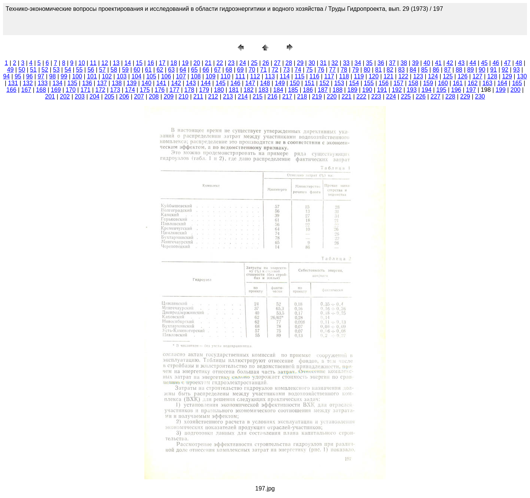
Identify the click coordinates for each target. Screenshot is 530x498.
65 (194, 69)
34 (357, 63)
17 (162, 63)
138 (117, 83)
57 (102, 69)
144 (206, 83)
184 (278, 90)
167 (26, 90)
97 (41, 76)
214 (243, 96)
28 (288, 63)
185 (293, 90)
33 (346, 63)
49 (10, 69)
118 (344, 76)
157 (398, 83)
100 (77, 76)
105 (151, 76)
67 (217, 69)
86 (436, 69)
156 (384, 83)
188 (338, 90)
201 (50, 96)
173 (115, 90)
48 (518, 63)
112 (255, 76)
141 (161, 83)
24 (242, 63)
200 (516, 90)
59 (125, 69)
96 (29, 76)
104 (136, 76)
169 (56, 90)
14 (127, 63)
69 (240, 69)
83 (401, 69)
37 (392, 63)
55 (79, 69)
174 (130, 90)
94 (6, 76)
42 (449, 63)
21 (208, 63)
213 (228, 96)
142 (176, 83)
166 (11, 90)
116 (314, 76)
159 (428, 83)
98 (52, 76)
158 (413, 83)
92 (505, 69)
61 (148, 69)
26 (266, 63)
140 (146, 83)
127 (478, 76)
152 (324, 83)
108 (196, 76)
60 (137, 69)
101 (92, 76)
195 (441, 90)
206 (124, 96)
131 (13, 83)
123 (418, 76)
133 (43, 83)
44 (473, 63)
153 (339, 83)
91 (493, 69)
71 (263, 69)
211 (198, 96)
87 (447, 69)
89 (470, 69)
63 (171, 69)
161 (458, 83)
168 (41, 90)
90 (482, 69)
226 (421, 96)
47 (507, 63)
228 (450, 96)
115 (300, 76)
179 (204, 90)
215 (258, 96)
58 (113, 69)
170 (71, 90)
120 (374, 76)
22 (219, 63)
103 (122, 76)
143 (191, 83)
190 (367, 90)
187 (323, 90)
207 (139, 96)
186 (308, 90)
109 (211, 76)
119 (359, 76)
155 (369, 83)
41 (438, 63)
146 (235, 83)
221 (347, 96)
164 (502, 83)
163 (487, 83)
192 (397, 90)
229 (465, 96)
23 (231, 63)
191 (382, 90)
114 (285, 76)
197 (471, 90)
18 (173, 63)
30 (311, 63)
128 (492, 76)
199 (501, 90)
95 (18, 76)
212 (213, 96)
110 (225, 76)
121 (388, 76)
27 (277, 63)
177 (174, 90)
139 (131, 83)
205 (109, 96)
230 (480, 96)
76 (321, 69)
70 (251, 69)
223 (376, 96)
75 (309, 69)
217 (287, 96)
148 (265, 83)
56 (91, 69)
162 (473, 83)
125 (448, 76)
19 (185, 63)
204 (95, 96)
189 (352, 90)
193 (412, 90)
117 (329, 76)
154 (354, 83)
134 (58, 83)
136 (87, 83)
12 (104, 63)
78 (344, 69)
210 (184, 96)
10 (81, 63)
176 (160, 90)
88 (459, 69)
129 (507, 76)
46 (495, 63)
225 (406, 96)
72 (275, 69)
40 (426, 63)
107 (181, 76)
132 (28, 83)
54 (68, 69)
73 (286, 69)
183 (263, 90)
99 (64, 76)
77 (332, 69)
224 (391, 96)
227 (435, 96)
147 (250, 83)
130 (522, 76)
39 (415, 63)
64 (182, 69)
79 (355, 69)
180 (219, 90)
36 (380, 63)
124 (433, 76)
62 (160, 69)
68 (229, 69)
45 (484, 63)
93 (516, 69)
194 (426, 90)
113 (270, 76)
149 (280, 83)
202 (65, 96)
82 (390, 69)
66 (206, 69)
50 (22, 69)
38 (404, 63)
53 (56, 69)
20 (196, 63)
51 (33, 69)
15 (139, 63)
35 (369, 63)
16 (150, 63)
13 (116, 63)
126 (463, 76)
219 (317, 96)
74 (298, 69)
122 (403, 76)
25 (254, 63)
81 (378, 69)
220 (332, 96)
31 (323, 63)
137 (102, 83)
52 (44, 69)
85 (424, 69)
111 (240, 76)
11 (93, 63)
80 (367, 69)
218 (302, 96)
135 (72, 83)
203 (80, 96)
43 (461, 63)
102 (107, 76)
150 (295, 83)
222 (362, 96)
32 (335, 63)
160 (443, 83)
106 (166, 76)
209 (169, 96)
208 (154, 96)
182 (249, 90)
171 (86, 90)
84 (413, 69)
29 (300, 63)
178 (189, 90)
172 (100, 90)
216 (272, 96)
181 (234, 90)
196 (456, 90)
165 (517, 83)
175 (145, 90)
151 (309, 83)
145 (221, 83)
